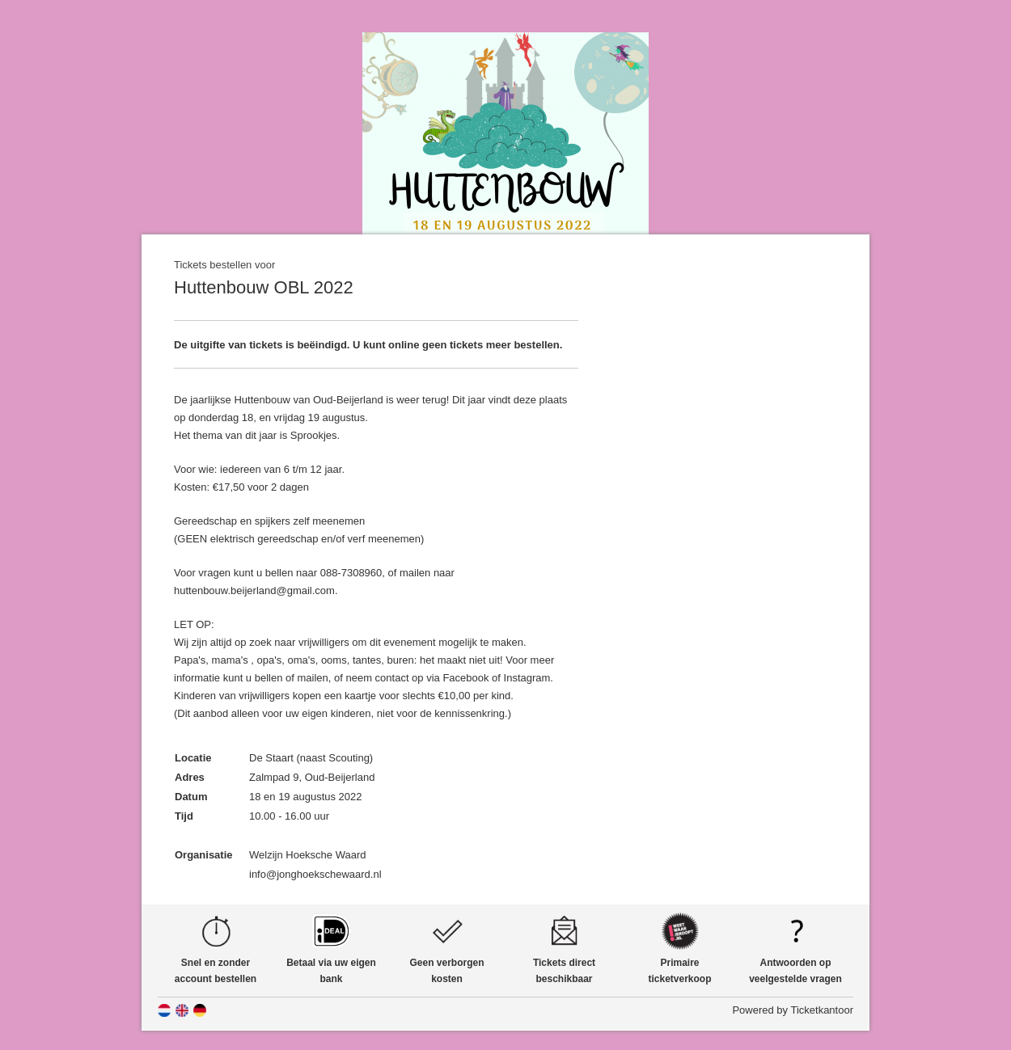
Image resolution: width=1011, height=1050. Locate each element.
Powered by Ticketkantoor (792, 1010)
